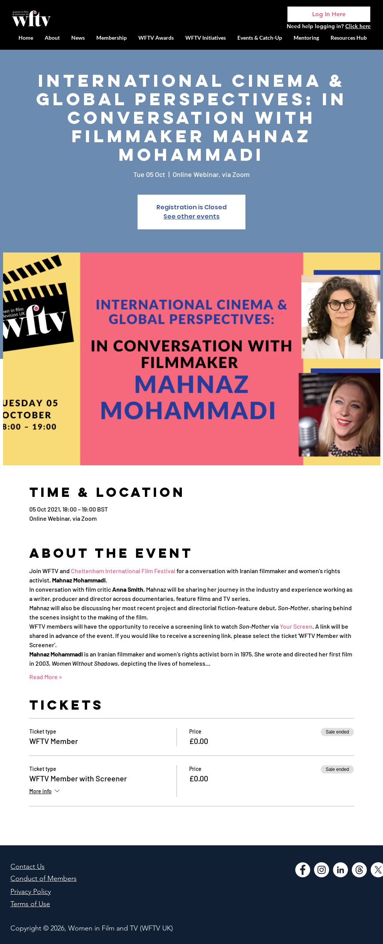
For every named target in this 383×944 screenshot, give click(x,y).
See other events (191, 216)
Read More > (45, 676)
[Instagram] (321, 869)
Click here (358, 26)
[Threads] (359, 869)
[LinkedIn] (340, 869)
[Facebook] (302, 869)
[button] (206, 37)
